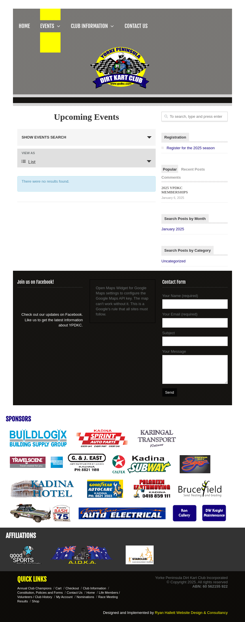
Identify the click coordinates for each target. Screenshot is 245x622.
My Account (64, 597)
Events (50, 26)
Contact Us (136, 26)
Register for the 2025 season (191, 148)
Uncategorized (173, 261)
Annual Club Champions (34, 588)
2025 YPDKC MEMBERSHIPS (174, 190)
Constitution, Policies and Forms (40, 592)
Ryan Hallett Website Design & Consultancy (191, 612)
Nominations (85, 597)
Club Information (92, 26)
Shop (35, 601)
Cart (59, 588)
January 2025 (172, 229)
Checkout (72, 588)
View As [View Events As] (28, 153)
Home (24, 26)
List (28, 162)
